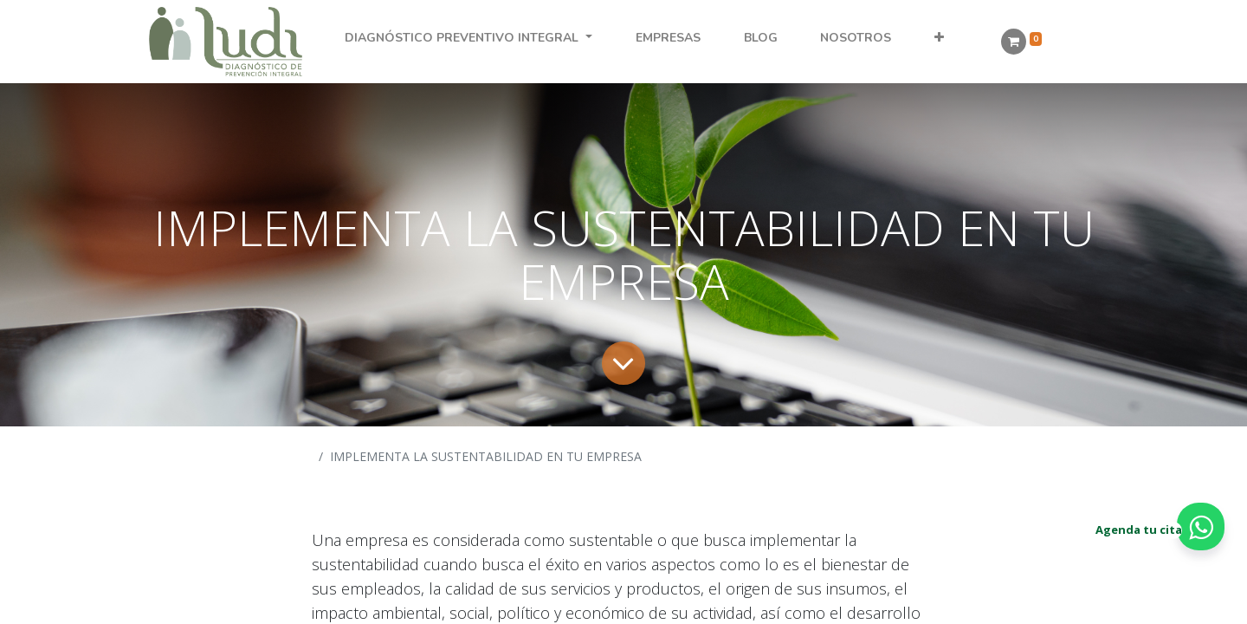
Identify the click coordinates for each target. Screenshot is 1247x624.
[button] (939, 38)
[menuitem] (668, 38)
